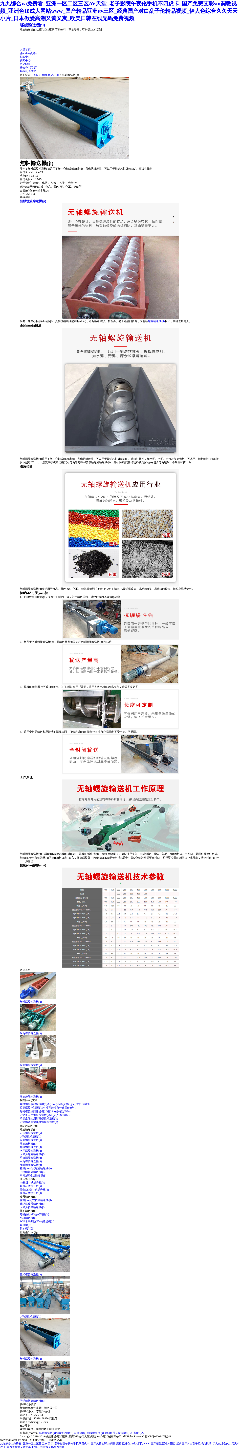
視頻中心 (25, 56)
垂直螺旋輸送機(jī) (31, 1157)
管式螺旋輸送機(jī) (31, 1133)
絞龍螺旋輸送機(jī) (31, 1140)
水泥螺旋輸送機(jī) (31, 1161)
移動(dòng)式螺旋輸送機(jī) (36, 1168)
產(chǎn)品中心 (50, 74)
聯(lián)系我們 (28, 71)
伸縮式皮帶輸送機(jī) (32, 1203)
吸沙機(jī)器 (27, 1228)
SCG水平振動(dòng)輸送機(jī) (37, 1221)
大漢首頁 (25, 49)
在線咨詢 (25, 197)
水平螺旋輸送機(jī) (31, 1150)
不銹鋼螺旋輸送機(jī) (32, 1171)
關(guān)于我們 (29, 67)
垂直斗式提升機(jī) (31, 1186)
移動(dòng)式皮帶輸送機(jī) (36, 1200)
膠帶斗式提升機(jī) (31, 1193)
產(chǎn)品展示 (29, 53)
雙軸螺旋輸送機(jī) (31, 1164)
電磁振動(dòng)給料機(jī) (34, 1214)
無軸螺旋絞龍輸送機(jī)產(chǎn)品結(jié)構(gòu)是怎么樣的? (55, 1104)
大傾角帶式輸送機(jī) (116, 1432)
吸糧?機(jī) (80, 1432)
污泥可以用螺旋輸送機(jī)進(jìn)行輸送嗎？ (45, 1115)
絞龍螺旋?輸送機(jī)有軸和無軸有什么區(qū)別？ (48, 1107)
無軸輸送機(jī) (47, 1432)
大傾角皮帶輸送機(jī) (32, 1207)
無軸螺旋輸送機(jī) (33, 201)
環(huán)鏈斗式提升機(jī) (34, 1189)
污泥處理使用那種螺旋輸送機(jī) (39, 1118)
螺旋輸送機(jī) (32, 25)
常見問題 (25, 63)
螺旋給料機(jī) (28, 1143)
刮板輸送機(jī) (28, 1217)
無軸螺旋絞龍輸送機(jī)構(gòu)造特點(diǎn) (45, 1111)
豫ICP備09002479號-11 (158, 1436)
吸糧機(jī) (25, 1225)
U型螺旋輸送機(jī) (30, 1136)
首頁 (36, 74)
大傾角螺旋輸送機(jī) (32, 1154)
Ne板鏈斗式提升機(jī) (32, 1182)
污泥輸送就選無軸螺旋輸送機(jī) (39, 1122)
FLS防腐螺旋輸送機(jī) (33, 1175)
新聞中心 (25, 60)
